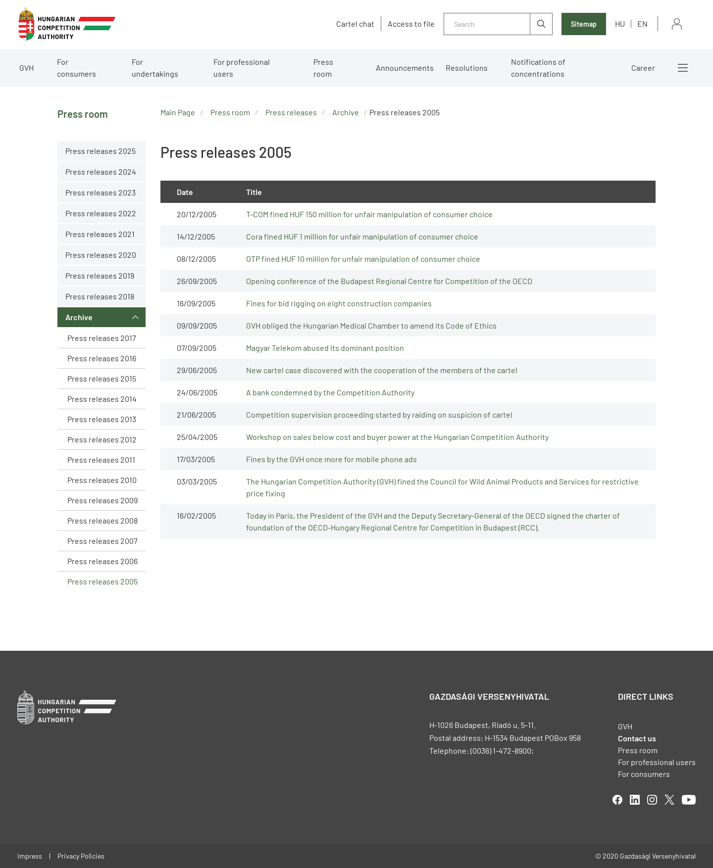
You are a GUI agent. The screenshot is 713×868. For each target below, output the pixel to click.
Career (643, 67)
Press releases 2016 (101, 358)
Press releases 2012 (102, 439)
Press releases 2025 (100, 150)
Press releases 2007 (102, 540)
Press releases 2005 (102, 581)
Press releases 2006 (102, 561)
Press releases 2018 (99, 296)
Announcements (405, 67)
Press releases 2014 (102, 398)
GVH (26, 67)
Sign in (677, 24)
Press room (323, 67)
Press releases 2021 (100, 234)
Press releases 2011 (101, 459)
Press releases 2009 (102, 500)
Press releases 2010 (102, 479)
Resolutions (467, 67)
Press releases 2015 (101, 378)
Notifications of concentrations (538, 67)
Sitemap (584, 24)
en (642, 23)
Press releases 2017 (101, 337)
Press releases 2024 (100, 171)
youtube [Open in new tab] (689, 800)
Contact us (637, 738)
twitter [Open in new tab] (669, 800)
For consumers (76, 67)
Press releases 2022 (100, 213)
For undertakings (155, 67)
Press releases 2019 (99, 275)
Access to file (411, 24)
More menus (683, 68)
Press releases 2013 (101, 419)
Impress (29, 856)
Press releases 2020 (100, 254)
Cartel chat (355, 24)
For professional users (241, 67)
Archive (79, 317)
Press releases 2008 (102, 520)
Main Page (177, 112)
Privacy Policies (80, 856)
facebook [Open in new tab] (617, 800)
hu (620, 23)
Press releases (291, 112)
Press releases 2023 (100, 192)
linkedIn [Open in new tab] (635, 800)
